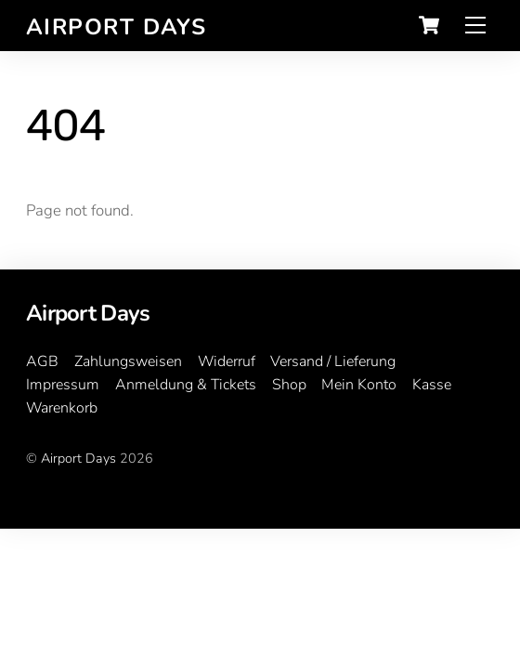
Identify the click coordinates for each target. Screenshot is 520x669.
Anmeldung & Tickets (185, 384)
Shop (289, 384)
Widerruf (226, 361)
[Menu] (475, 25)
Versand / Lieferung (333, 361)
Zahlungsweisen (128, 361)
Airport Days (78, 458)
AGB (42, 361)
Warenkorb (62, 408)
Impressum (62, 384)
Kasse (431, 384)
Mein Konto (358, 384)
